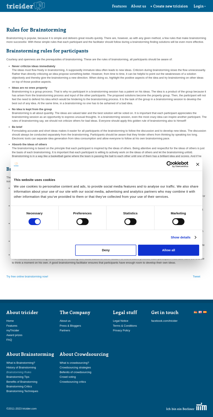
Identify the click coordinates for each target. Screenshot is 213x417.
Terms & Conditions (125, 325)
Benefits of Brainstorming (21, 381)
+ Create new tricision (169, 6)
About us (138, 6)
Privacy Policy (121, 330)
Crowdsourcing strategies (75, 367)
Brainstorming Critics (19, 386)
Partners (65, 330)
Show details (181, 237)
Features (119, 6)
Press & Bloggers (70, 325)
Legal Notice (120, 320)
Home (10, 320)
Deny (106, 250)
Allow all (168, 250)
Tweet (196, 276)
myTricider (12, 330)
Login (200, 6)
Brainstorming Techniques (22, 391)
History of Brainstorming (21, 367)
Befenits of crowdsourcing (75, 372)
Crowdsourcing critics (73, 381)
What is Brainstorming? (20, 362)
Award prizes (14, 335)
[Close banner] (197, 164)
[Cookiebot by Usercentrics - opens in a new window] (169, 164)
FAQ (9, 339)
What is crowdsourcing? (74, 362)
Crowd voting (68, 376)
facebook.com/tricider (164, 320)
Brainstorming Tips (17, 376)
